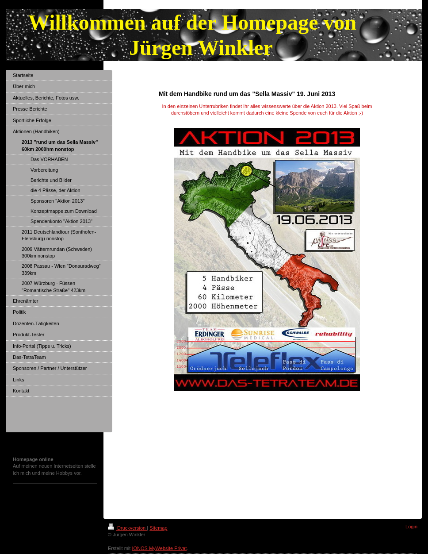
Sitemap (158, 528)
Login (411, 526)
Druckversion (127, 528)
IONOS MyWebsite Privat (159, 548)
